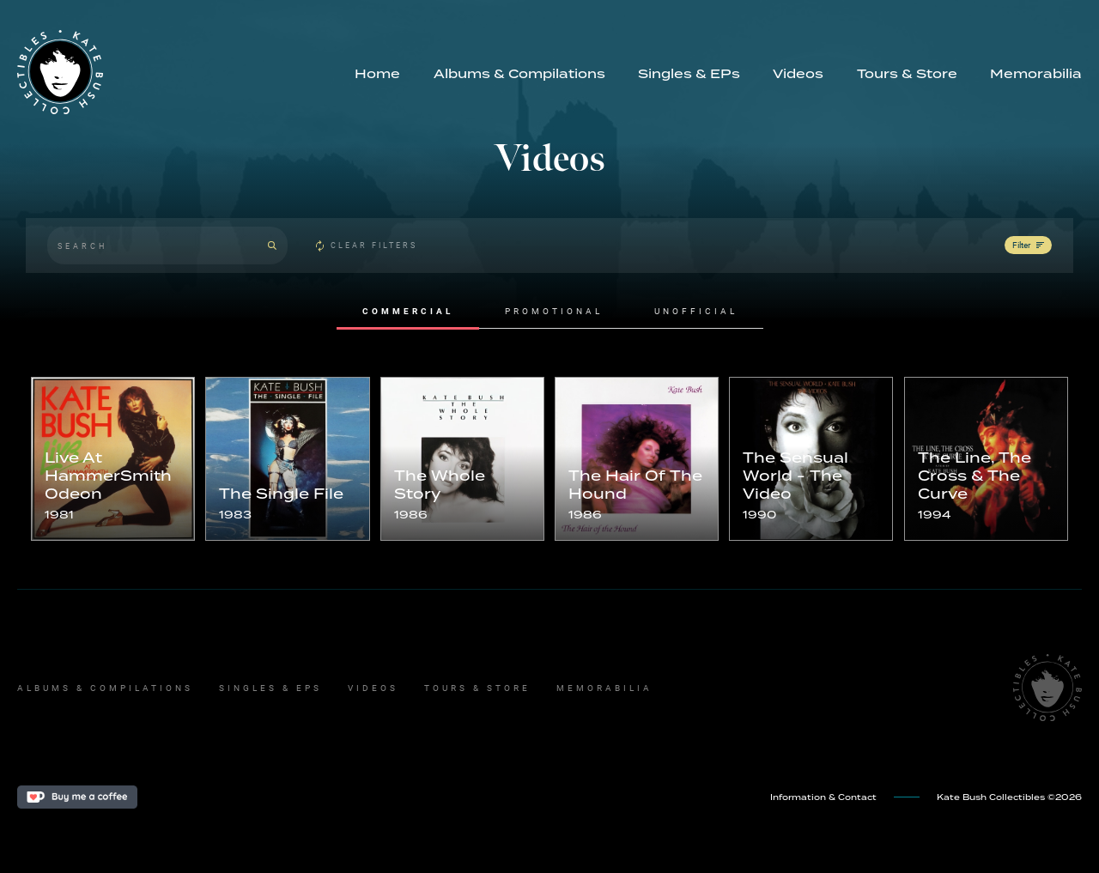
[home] (177, 72)
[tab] (408, 312)
